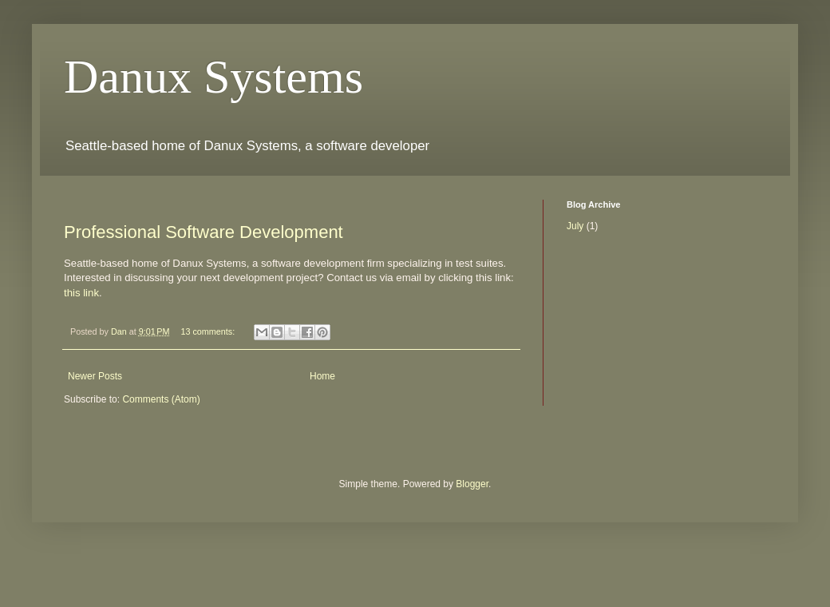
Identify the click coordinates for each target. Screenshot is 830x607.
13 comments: (208, 331)
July (575, 226)
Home (322, 376)
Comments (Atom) (161, 399)
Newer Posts (95, 376)
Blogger (472, 484)
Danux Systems (213, 76)
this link (81, 293)
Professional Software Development (203, 232)
